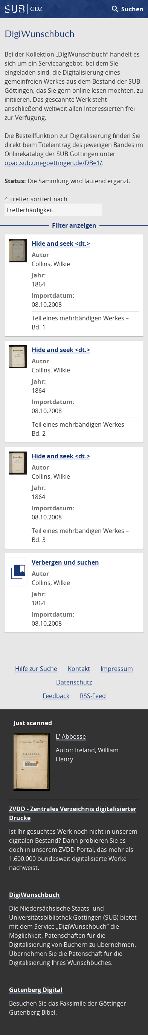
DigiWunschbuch (34, 895)
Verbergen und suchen (65, 562)
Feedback (56, 696)
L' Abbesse (71, 736)
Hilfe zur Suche (36, 668)
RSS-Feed (93, 696)
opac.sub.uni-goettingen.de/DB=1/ (53, 163)
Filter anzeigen (74, 225)
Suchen (127, 9)
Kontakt (79, 668)
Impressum (117, 668)
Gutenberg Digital (36, 990)
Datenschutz (74, 682)
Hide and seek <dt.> (61, 243)
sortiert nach (49, 199)
